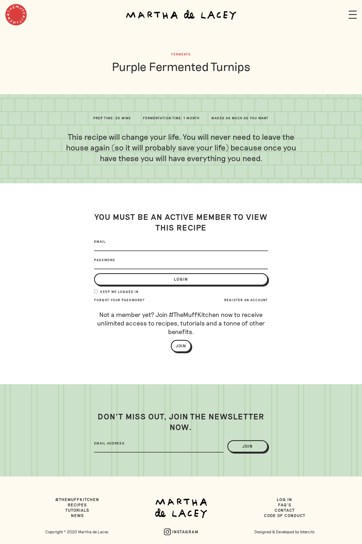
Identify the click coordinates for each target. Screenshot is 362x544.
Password (104, 260)
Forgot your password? (119, 300)
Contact (285, 510)
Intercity (307, 531)
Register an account (246, 300)
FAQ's (284, 504)
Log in (284, 499)
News (77, 515)
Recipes (77, 504)
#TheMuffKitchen (77, 499)
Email (100, 241)
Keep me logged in (116, 291)
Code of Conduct (284, 515)
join (247, 446)
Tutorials (77, 510)
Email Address (109, 443)
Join (181, 345)
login (181, 279)
